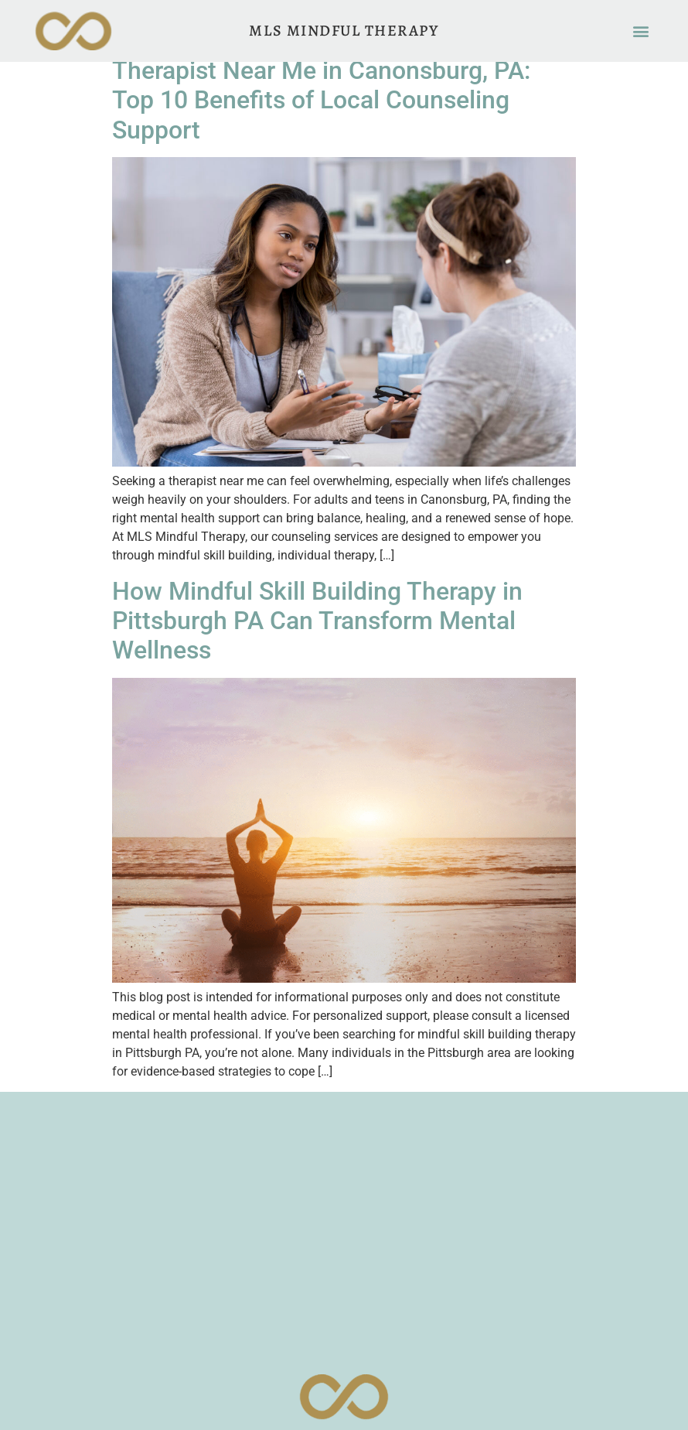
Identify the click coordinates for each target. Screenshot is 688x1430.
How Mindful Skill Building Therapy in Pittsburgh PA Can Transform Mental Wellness (317, 620)
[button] (641, 31)
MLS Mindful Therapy (343, 30)
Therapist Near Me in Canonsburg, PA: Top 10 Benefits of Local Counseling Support (321, 100)
